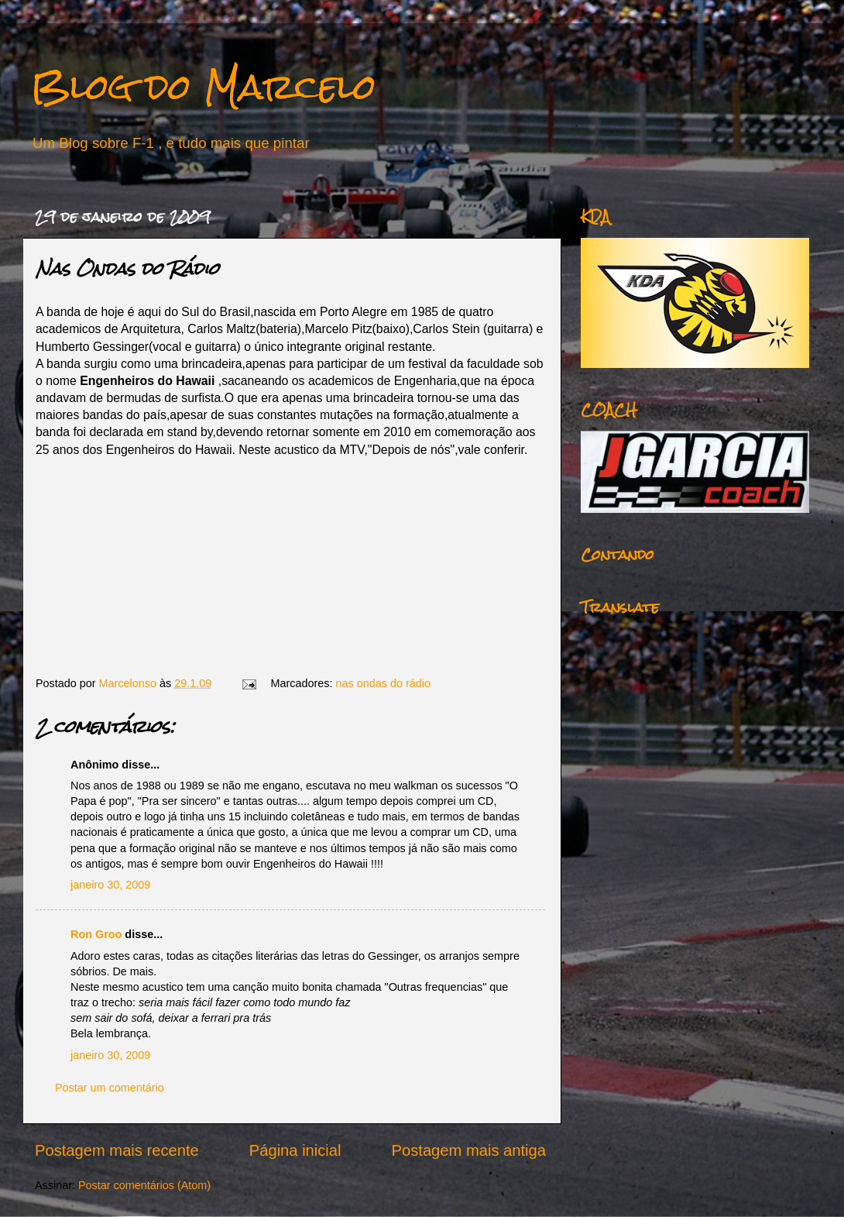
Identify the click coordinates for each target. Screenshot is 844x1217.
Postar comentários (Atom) (144, 1185)
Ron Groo (96, 934)
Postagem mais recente (117, 1150)
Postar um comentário (109, 1087)
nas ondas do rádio (383, 683)
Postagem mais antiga (469, 1150)
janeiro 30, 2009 (110, 884)
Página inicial (295, 1150)
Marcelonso (129, 683)
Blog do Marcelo (203, 86)
